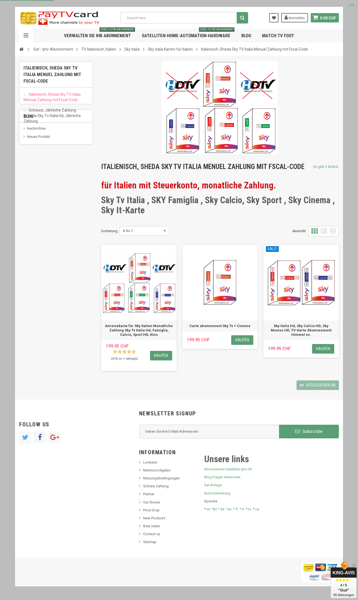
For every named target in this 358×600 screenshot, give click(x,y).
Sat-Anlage (213, 485)
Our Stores (151, 502)
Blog (246, 35)
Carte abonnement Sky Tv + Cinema (219, 326)
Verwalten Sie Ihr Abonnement (99, 33)
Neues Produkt (38, 168)
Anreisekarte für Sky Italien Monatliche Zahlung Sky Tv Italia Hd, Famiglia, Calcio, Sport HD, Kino (139, 330)
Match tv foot (278, 35)
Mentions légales (156, 470)
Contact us (151, 534)
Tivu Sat (33, 193)
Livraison (150, 462)
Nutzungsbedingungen (161, 478)
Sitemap (149, 542)
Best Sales (151, 526)
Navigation (26, 35)
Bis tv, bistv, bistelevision (46, 185)
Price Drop (151, 510)
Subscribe (308, 431)
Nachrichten (36, 160)
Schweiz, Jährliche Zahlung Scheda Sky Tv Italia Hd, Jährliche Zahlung (52, 118)
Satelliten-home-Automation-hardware (188, 33)
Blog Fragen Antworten (222, 477)
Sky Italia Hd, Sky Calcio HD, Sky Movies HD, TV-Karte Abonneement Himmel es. (301, 330)
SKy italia (34, 176)
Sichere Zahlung (156, 486)
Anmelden (294, 17)
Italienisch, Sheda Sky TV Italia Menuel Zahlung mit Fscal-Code (52, 99)
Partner (148, 494)
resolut (32, 201)
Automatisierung (217, 493)
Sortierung (109, 231)
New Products (154, 518)
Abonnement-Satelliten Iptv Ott (228, 469)
